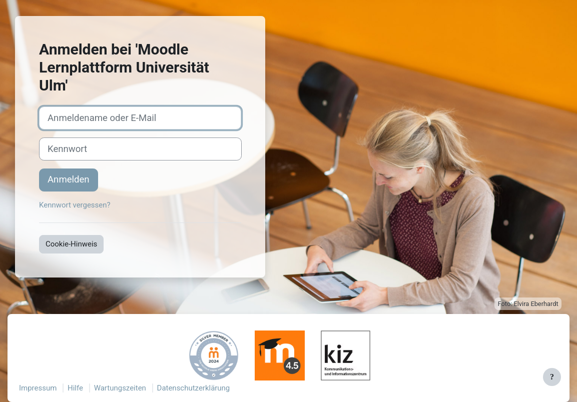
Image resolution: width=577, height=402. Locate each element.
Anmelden (69, 179)
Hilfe (75, 388)
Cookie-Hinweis (71, 244)
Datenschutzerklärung (193, 388)
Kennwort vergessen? (75, 205)
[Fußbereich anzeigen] (552, 377)
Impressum (38, 388)
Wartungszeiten (120, 388)
